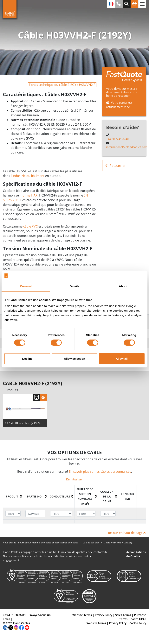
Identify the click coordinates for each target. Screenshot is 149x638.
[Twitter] (10, 627)
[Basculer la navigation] (142, 4)
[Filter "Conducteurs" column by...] (61, 514)
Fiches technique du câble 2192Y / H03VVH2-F (62, 85)
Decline (27, 358)
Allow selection (74, 358)
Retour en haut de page (127, 533)
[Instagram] (16, 627)
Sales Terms (123, 615)
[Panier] (43, 397)
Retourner (115, 165)
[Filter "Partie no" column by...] (35, 513)
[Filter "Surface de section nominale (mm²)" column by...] (86, 514)
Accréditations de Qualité (136, 554)
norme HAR (29, 195)
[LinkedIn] (5, 627)
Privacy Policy (103, 615)
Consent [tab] (26, 286)
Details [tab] (74, 286)
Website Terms (82, 615)
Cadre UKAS (138, 619)
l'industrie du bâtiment (27, 176)
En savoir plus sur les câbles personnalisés (100, 472)
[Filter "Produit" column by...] (13, 514)
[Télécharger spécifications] (36, 397)
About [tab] (123, 286)
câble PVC (30, 226)
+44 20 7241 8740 (117, 139)
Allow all (122, 358)
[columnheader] (13, 496)
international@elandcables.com (126, 147)
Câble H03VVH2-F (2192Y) (23, 423)
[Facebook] (21, 627)
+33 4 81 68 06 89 (14, 615)
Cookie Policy (137, 623)
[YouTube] (27, 627)
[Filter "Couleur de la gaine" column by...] (108, 514)
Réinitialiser (74, 480)
